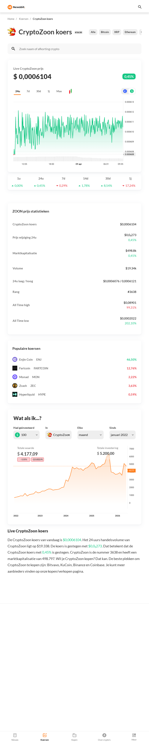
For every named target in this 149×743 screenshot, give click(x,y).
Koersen (23, 18)
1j (49, 91)
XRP (116, 32)
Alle (93, 32)
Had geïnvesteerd (23, 427)
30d (38, 91)
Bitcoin (105, 32)
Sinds (112, 427)
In (46, 427)
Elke (80, 427)
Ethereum (130, 32)
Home (11, 18)
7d (28, 91)
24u (17, 91)
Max (59, 91)
